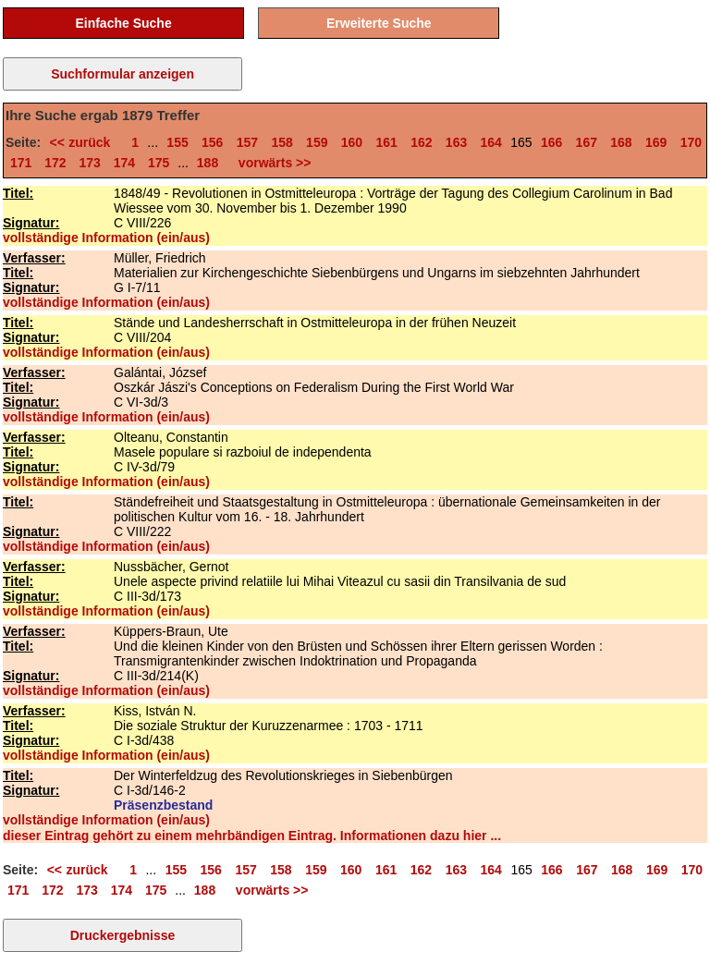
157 (247, 142)
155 (177, 142)
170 (691, 142)
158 (281, 142)
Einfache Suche (123, 23)
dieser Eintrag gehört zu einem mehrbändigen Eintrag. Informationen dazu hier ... (252, 835)
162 (421, 142)
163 (456, 142)
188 (207, 162)
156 (212, 142)
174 (124, 162)
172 (55, 162)
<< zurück (83, 142)
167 (586, 142)
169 (656, 142)
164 (491, 142)
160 (351, 142)
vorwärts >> (271, 162)
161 (386, 142)
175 (158, 162)
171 (20, 162)
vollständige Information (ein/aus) (106, 237)
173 (90, 162)
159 (316, 142)
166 (551, 142)
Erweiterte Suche (379, 23)
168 (620, 142)
